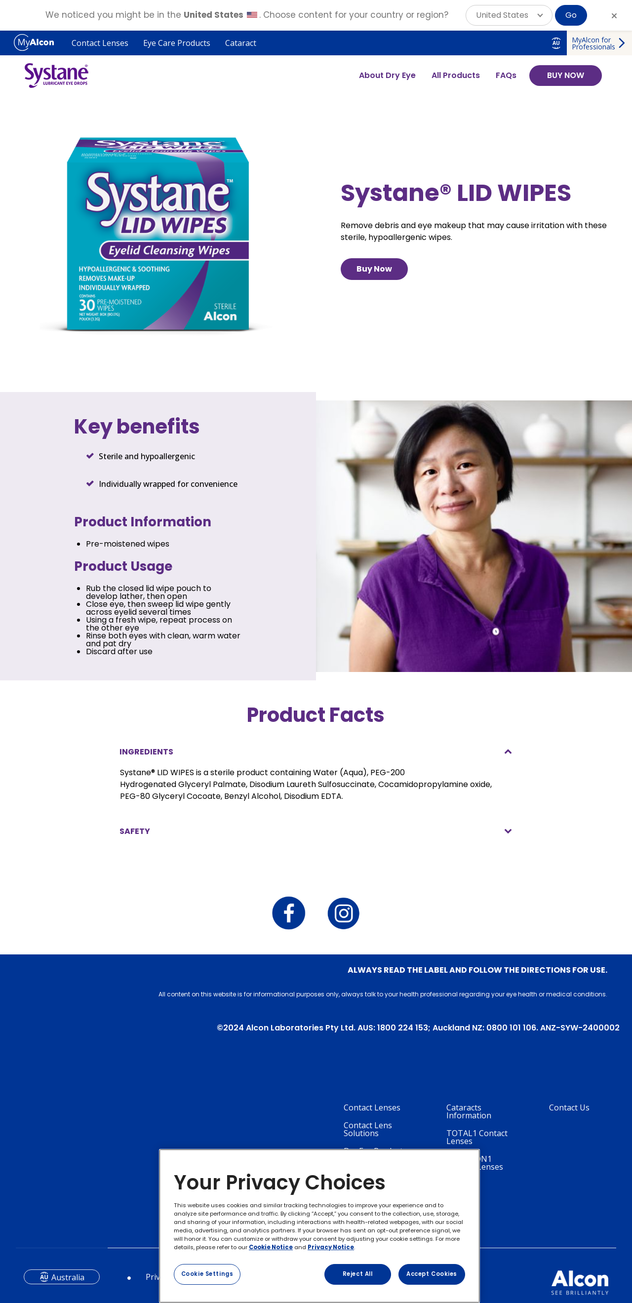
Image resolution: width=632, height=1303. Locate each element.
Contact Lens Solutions (368, 1129)
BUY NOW (565, 75)
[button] (509, 15)
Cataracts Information (468, 1111)
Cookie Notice (271, 1247)
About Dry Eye (387, 75)
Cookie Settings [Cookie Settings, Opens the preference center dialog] (207, 1274)
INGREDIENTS (146, 751)
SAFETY (134, 831)
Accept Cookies (431, 1274)
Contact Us (569, 1107)
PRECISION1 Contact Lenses (474, 1163)
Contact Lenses (100, 43)
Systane (460, 1184)
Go (571, 15)
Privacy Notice (331, 1247)
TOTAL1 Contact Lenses (477, 1137)
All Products (456, 75)
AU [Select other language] (556, 42)
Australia (67, 1277)
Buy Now (374, 269)
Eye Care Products (176, 43)
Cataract (240, 43)
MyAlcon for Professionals (593, 43)
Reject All (358, 1274)
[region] (319, 1226)
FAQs (506, 75)
